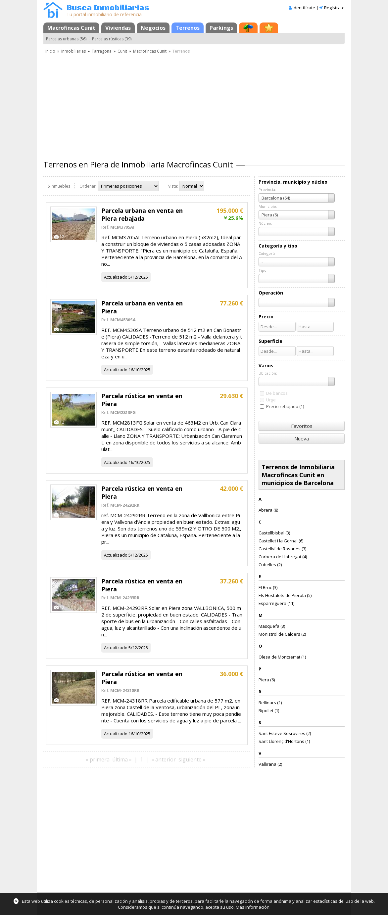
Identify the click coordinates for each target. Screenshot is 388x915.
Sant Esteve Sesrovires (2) (285, 733)
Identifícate (304, 8)
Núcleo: (265, 223)
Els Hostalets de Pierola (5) (285, 595)
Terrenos (187, 27)
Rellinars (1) (270, 703)
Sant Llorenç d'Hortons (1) (284, 741)
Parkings (221, 27)
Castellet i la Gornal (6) (281, 541)
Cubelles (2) (270, 565)
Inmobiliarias (73, 51)
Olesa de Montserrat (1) (282, 657)
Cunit (122, 51)
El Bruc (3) (268, 587)
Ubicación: (268, 373)
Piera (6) (267, 680)
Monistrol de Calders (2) (282, 634)
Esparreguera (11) (276, 603)
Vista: (173, 186)
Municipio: (268, 206)
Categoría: (267, 253)
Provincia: (267, 189)
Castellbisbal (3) (274, 533)
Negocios (153, 27)
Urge (271, 400)
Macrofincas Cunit (71, 27)
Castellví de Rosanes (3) (282, 549)
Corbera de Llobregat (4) (283, 557)
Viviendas (118, 27)
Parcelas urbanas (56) (66, 39)
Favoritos (302, 426)
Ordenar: (88, 186)
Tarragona (102, 51)
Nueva (301, 438)
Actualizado (115, 277)
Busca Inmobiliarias (108, 8)
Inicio (50, 51)
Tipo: (263, 270)
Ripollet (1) (269, 710)
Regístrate (334, 8)
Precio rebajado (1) (285, 406)
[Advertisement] (194, 104)
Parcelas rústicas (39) (111, 39)
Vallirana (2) (270, 764)
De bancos (277, 393)
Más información (252, 907)
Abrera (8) (268, 510)
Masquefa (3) (272, 626)
